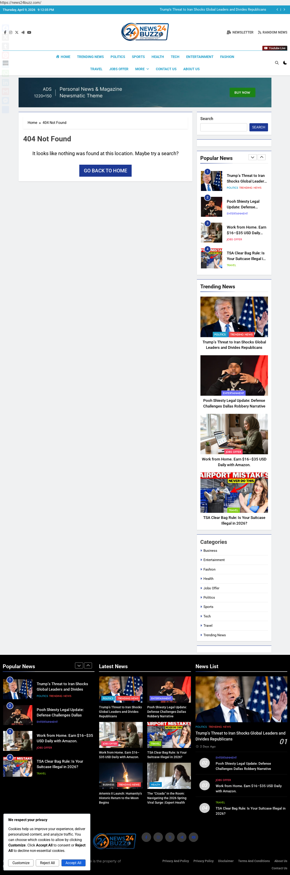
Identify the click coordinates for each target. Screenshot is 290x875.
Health (158, 57)
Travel (96, 69)
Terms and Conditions (254, 861)
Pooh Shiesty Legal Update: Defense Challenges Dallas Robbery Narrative (60, 715)
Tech (175, 57)
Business (210, 550)
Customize (20, 863)
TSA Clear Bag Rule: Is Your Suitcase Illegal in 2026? (246, 258)
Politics (118, 57)
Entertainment (199, 57)
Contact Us (166, 69)
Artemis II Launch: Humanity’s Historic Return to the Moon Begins (120, 797)
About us (191, 69)
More (140, 69)
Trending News (90, 57)
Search (206, 118)
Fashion (227, 57)
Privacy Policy (203, 861)
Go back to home (105, 170)
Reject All (47, 863)
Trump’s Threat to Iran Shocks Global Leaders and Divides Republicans (213, 10)
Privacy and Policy (175, 861)
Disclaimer (226, 861)
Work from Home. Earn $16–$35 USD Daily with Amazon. (246, 232)
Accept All (73, 863)
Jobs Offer (118, 69)
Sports (138, 57)
